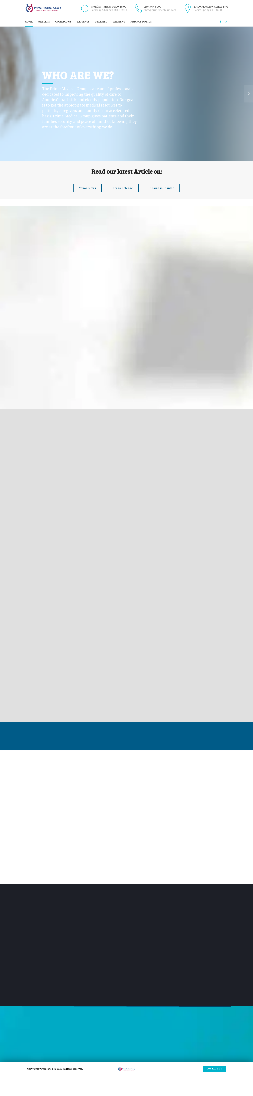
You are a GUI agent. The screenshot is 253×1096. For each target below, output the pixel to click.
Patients (83, 21)
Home (29, 21)
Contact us (63, 21)
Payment (119, 21)
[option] (126, 94)
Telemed (101, 21)
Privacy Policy (141, 21)
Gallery (44, 21)
